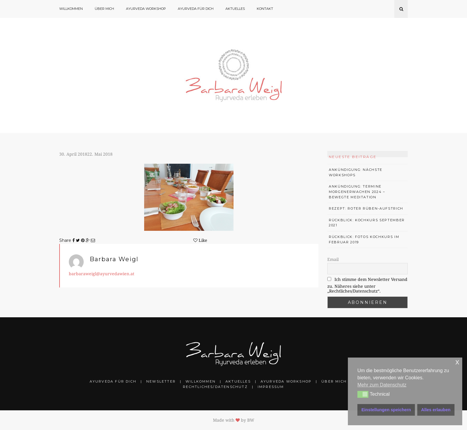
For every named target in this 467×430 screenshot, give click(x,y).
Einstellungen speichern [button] (386, 409)
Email (333, 259)
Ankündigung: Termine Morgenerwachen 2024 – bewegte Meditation (357, 191)
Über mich (104, 9)
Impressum (271, 387)
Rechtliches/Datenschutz (215, 387)
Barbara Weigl (114, 259)
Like (200, 240)
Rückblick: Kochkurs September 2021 (367, 223)
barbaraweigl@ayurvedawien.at (101, 273)
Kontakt (265, 9)
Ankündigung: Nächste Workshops (355, 172)
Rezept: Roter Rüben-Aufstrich (366, 208)
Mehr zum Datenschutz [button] (382, 384)
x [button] (457, 362)
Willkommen (71, 9)
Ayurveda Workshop (146, 9)
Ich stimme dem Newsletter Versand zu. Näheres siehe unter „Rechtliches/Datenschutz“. (367, 285)
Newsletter (161, 381)
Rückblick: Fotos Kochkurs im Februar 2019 (364, 239)
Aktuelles (235, 9)
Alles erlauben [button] (435, 409)
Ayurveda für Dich (196, 9)
